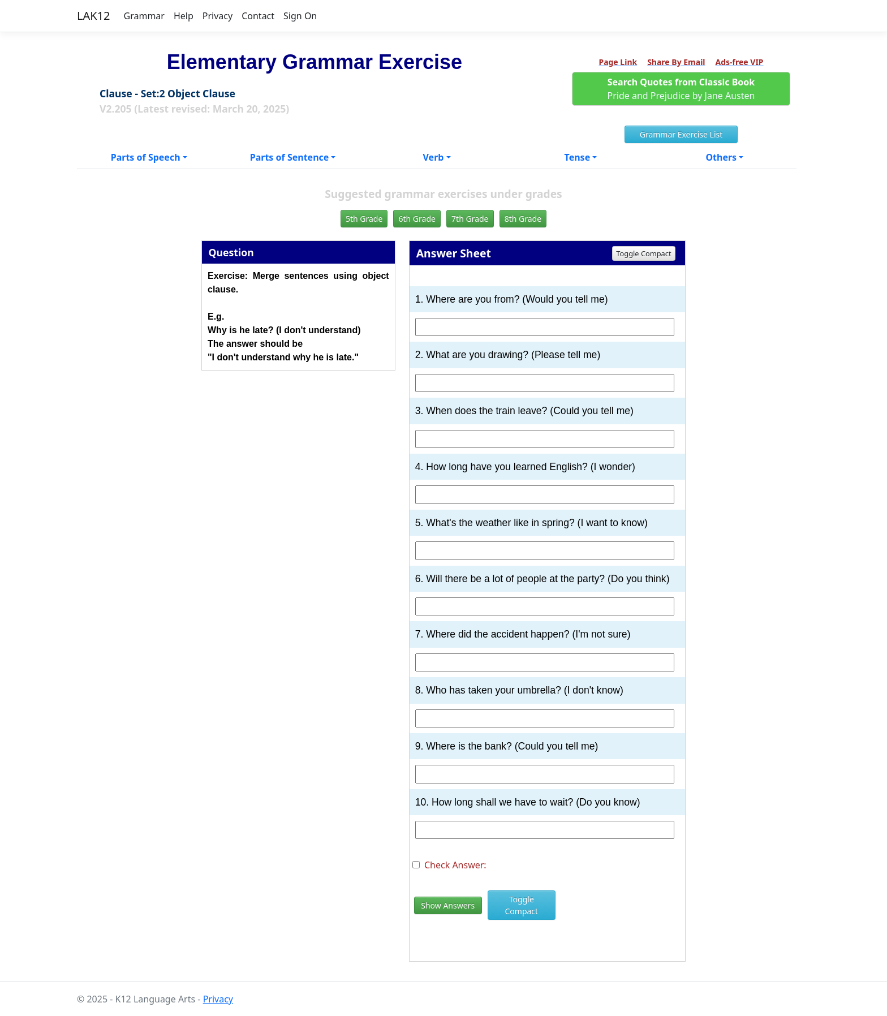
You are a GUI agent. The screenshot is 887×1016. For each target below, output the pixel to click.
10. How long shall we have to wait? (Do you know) (527, 802)
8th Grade (523, 218)
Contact (258, 16)
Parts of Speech (145, 157)
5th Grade (364, 218)
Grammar (144, 16)
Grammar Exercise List (681, 134)
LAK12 (93, 15)
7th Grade (469, 218)
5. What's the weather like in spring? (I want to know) (531, 522)
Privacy (217, 16)
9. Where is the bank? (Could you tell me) (506, 746)
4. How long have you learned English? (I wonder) (525, 466)
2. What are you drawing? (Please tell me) (508, 354)
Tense (578, 157)
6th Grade (416, 218)
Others (721, 157)
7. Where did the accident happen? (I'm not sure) (523, 634)
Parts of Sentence (289, 157)
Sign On (300, 16)
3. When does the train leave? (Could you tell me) (524, 410)
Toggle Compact (643, 253)
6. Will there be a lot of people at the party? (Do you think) (542, 578)
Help (183, 16)
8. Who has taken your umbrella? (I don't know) (519, 690)
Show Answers (448, 905)
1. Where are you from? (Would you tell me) (511, 299)
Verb (433, 157)
